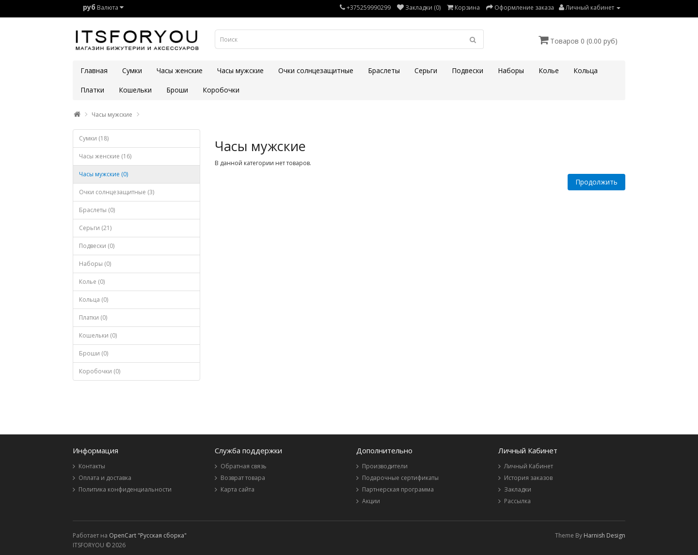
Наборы (511, 70)
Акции (371, 501)
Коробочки (221, 89)
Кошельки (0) (98, 335)
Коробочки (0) (99, 371)
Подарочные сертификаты (400, 478)
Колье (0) (92, 282)
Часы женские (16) (105, 156)
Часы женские (180, 70)
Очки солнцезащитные (315, 70)
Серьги (425, 70)
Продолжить (596, 181)
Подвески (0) (96, 246)
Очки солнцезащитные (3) (116, 192)
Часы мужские (240, 70)
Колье (549, 70)
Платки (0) (93, 317)
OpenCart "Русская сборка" (148, 535)
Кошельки (135, 89)
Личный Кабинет (528, 466)
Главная (94, 70)
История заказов (528, 478)
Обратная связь (244, 466)
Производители (385, 466)
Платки (92, 89)
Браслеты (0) (97, 210)
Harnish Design (604, 535)
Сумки (132, 70)
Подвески (467, 70)
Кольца (585, 70)
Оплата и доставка (105, 478)
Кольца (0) (93, 299)
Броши (177, 89)
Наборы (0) (95, 264)
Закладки (517, 489)
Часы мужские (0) (103, 174)
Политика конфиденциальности (125, 489)
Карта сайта (237, 489)
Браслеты (384, 70)
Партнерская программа (398, 489)
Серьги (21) (95, 228)
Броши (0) (93, 353)
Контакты (92, 466)
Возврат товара (243, 478)
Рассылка (517, 501)
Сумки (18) (94, 138)
